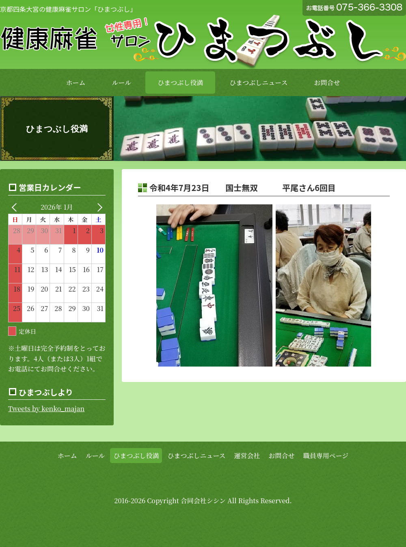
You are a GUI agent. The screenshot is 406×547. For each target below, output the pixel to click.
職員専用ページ (326, 455)
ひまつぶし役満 (180, 82)
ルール (122, 82)
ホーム (76, 82)
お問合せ (327, 82)
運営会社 (247, 455)
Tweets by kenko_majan (46, 408)
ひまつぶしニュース (258, 82)
